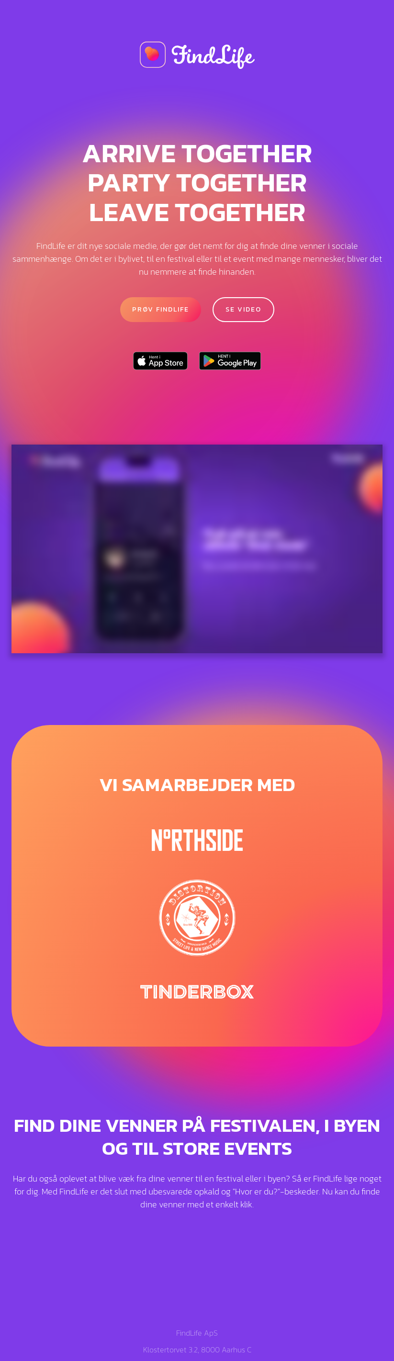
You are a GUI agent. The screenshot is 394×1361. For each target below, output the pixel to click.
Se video (243, 309)
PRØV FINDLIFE (160, 309)
